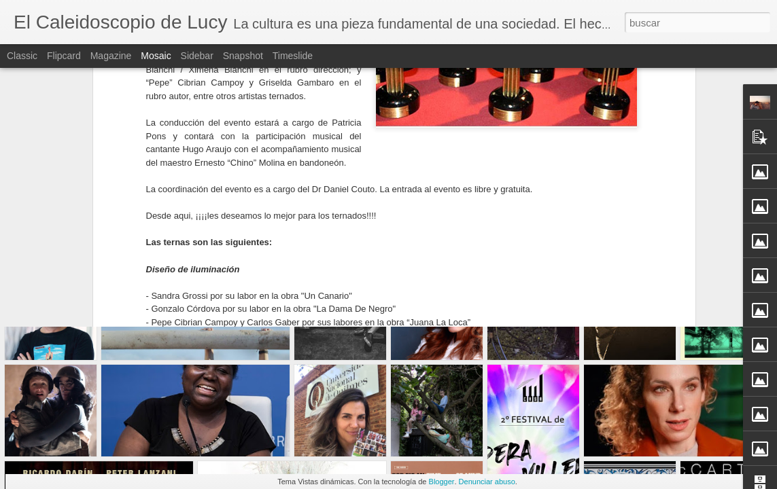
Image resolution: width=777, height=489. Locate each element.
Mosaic (156, 55)
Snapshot (243, 55)
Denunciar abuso (487, 481)
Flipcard (64, 55)
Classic (22, 55)
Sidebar (197, 55)
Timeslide (293, 55)
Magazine (111, 55)
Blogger (442, 481)
